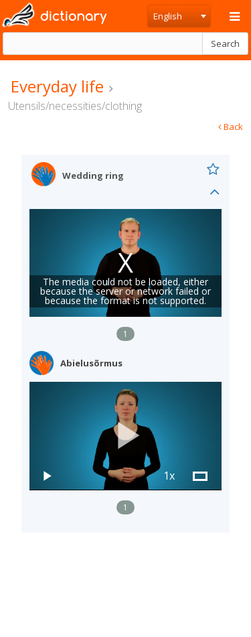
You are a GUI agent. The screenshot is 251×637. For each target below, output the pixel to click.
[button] (126, 436)
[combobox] (179, 16)
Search (225, 44)
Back (230, 127)
